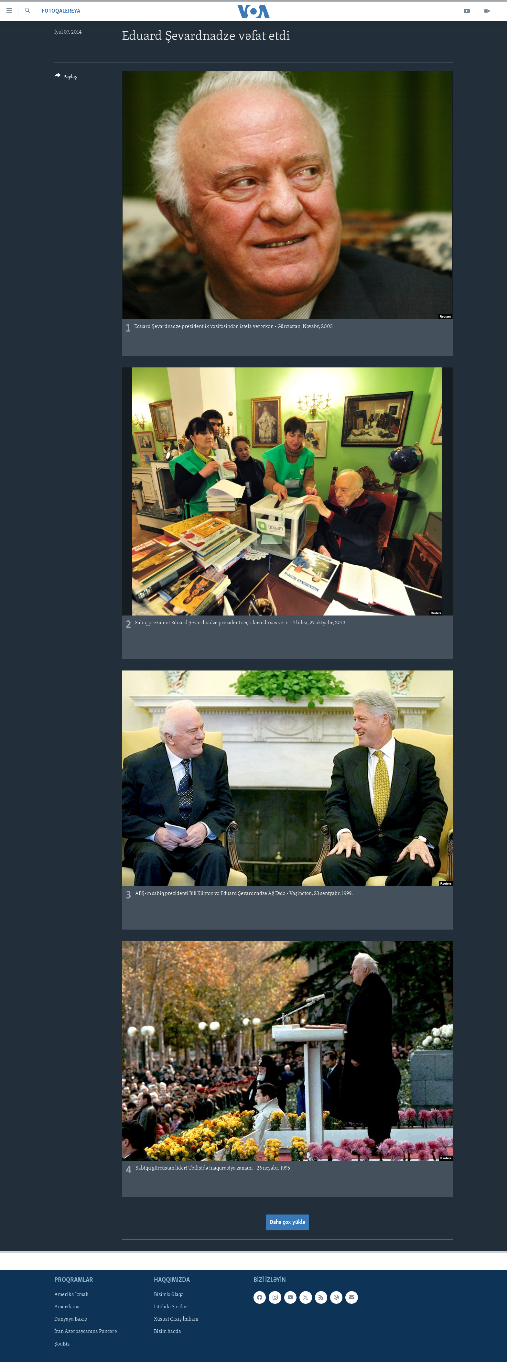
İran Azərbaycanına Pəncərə (85, 1331)
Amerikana (67, 1307)
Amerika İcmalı (71, 1294)
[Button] (66, 77)
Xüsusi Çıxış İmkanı (176, 1319)
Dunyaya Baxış (70, 1319)
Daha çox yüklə (287, 1222)
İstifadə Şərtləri (171, 1307)
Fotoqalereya (61, 11)
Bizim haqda (167, 1331)
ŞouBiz (62, 1343)
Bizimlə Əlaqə (169, 1294)
